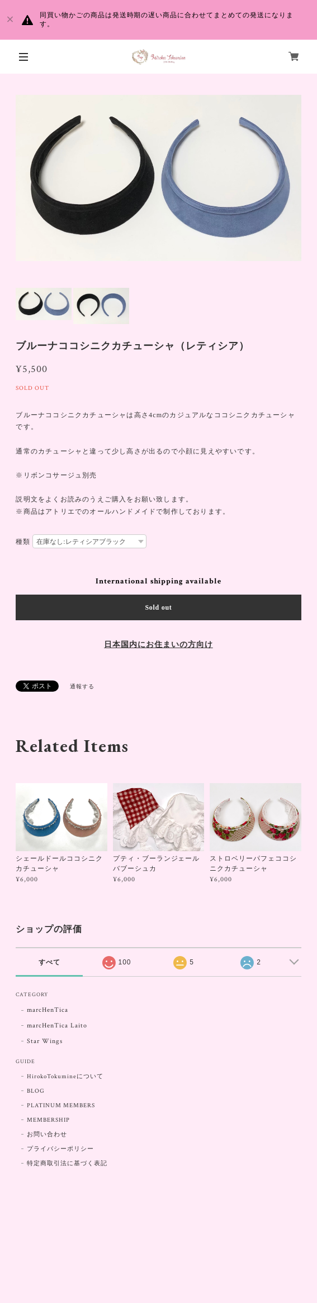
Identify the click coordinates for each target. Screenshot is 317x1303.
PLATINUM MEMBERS (60, 1105)
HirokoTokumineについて (65, 1076)
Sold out (158, 607)
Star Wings (45, 1041)
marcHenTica (47, 1010)
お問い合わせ (47, 1134)
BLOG (36, 1091)
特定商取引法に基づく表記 (67, 1163)
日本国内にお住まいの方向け (158, 644)
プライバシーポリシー (60, 1149)
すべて (49, 962)
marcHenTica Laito (57, 1025)
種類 (23, 542)
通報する (82, 687)
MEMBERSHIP (48, 1120)
